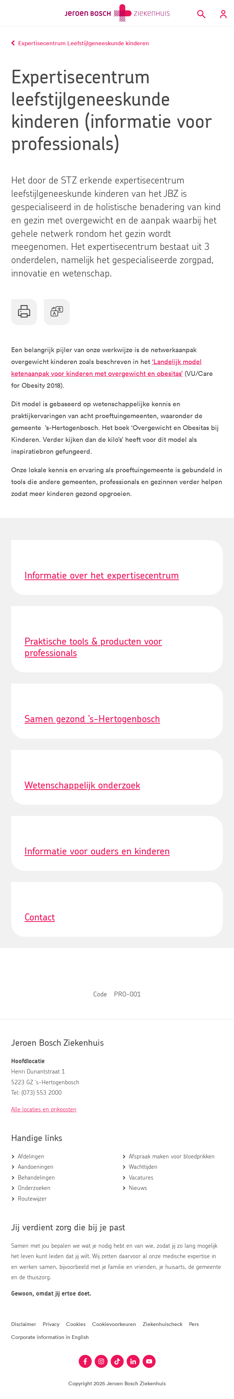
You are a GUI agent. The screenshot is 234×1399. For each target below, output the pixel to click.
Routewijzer (32, 1199)
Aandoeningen (35, 1167)
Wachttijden (143, 1167)
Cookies (75, 1323)
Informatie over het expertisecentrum (102, 576)
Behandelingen (36, 1178)
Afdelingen (31, 1157)
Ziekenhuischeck (162, 1323)
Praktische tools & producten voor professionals (93, 647)
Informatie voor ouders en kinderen (97, 851)
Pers (194, 1323)
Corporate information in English (50, 1336)
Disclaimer (23, 1323)
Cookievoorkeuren (114, 1323)
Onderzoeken (34, 1188)
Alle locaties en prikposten (44, 1109)
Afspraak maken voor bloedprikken (172, 1157)
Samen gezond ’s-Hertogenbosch (92, 719)
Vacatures (141, 1178)
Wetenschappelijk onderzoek (82, 785)
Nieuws (138, 1188)
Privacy (51, 1323)
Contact (40, 917)
